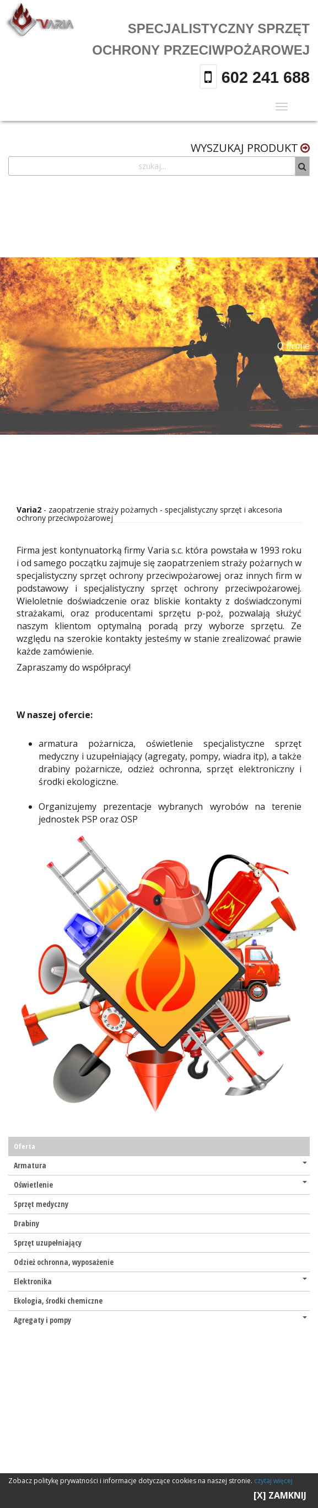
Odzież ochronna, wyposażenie (64, 1262)
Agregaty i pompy (160, 1320)
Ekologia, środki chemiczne (58, 1300)
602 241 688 (263, 77)
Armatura (160, 1165)
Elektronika (160, 1281)
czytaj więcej (273, 1480)
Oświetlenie (160, 1184)
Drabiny (26, 1223)
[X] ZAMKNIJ (280, 1495)
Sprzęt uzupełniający (48, 1242)
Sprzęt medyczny (41, 1204)
